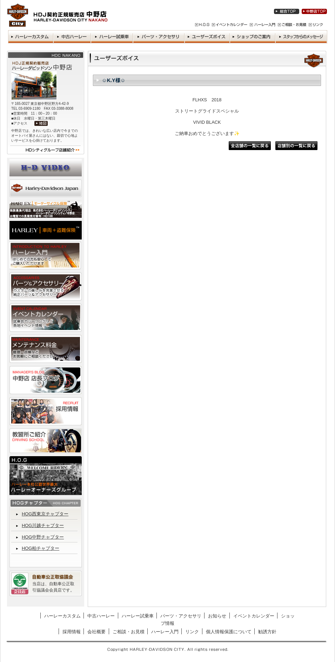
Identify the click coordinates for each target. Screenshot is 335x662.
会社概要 (96, 631)
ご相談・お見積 (129, 631)
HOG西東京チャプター (45, 513)
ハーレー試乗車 (138, 616)
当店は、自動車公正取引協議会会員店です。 (53, 587)
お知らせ (217, 616)
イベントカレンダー (253, 616)
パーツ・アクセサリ (180, 616)
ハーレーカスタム (62, 616)
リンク (192, 631)
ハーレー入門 (165, 631)
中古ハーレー (101, 616)
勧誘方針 (267, 631)
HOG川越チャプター (43, 525)
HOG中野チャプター (43, 537)
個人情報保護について (229, 631)
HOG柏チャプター (40, 548)
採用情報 (71, 631)
